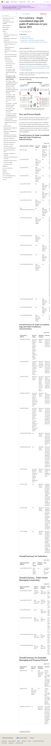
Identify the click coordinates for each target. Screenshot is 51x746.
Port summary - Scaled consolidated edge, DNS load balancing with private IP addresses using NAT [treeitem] (12, 83)
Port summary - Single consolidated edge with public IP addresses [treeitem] (11, 77)
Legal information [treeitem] (6, 20)
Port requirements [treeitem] (9, 61)
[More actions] (49, 14)
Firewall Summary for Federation (27, 38)
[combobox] (9, 16)
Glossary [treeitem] (4, 179)
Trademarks (10, 743)
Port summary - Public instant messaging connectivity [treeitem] (10, 110)
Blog (18, 741)
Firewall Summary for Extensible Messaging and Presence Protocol (33, 42)
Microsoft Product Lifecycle (9, 7)
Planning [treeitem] (5, 33)
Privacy (29, 741)
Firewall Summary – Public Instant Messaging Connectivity (32, 40)
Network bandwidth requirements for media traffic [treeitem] (11, 119)
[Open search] (44, 2)
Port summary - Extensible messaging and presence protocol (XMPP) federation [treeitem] (11, 115)
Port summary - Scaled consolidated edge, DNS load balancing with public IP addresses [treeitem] (12, 90)
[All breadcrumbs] (20, 14)
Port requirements (26, 13)
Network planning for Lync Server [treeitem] (10, 44)
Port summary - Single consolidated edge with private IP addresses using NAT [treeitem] (11, 72)
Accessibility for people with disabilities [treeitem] (8, 22)
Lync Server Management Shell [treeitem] (9, 175)
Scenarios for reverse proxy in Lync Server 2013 (30, 66)
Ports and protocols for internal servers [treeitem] (10, 64)
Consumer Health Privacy (38, 741)
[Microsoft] (2, 2)
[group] (34, 233)
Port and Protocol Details (25, 36)
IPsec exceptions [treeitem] (9, 67)
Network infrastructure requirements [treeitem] (9, 48)
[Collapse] (16, 13)
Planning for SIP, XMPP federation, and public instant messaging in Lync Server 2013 (34, 68)
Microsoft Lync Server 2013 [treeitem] (8, 18)
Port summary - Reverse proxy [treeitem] (11, 100)
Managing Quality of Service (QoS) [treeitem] (10, 123)
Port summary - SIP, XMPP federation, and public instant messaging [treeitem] (11, 105)
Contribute (24, 741)
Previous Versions (12, 741)
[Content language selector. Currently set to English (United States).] (8, 738)
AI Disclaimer (4, 741)
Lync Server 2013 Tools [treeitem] (7, 177)
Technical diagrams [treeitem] (6, 25)
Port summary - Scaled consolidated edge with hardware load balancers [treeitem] (11, 96)
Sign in (48, 1)
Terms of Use (4, 743)
